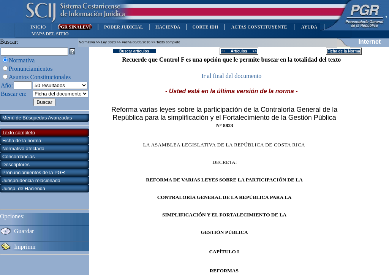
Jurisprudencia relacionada (31, 180)
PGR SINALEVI (75, 27)
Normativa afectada (23, 148)
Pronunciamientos (31, 68)
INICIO (38, 27)
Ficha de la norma (21, 140)
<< (225, 51)
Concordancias (18, 156)
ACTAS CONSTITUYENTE (259, 27)
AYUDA (309, 27)
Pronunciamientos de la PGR (33, 172)
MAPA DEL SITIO (50, 34)
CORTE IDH (205, 27)
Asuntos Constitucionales (40, 77)
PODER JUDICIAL (123, 27)
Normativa (22, 60)
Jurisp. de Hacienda (23, 188)
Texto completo (18, 132)
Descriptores (16, 164)
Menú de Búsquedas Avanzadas (37, 118)
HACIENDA (167, 27)
